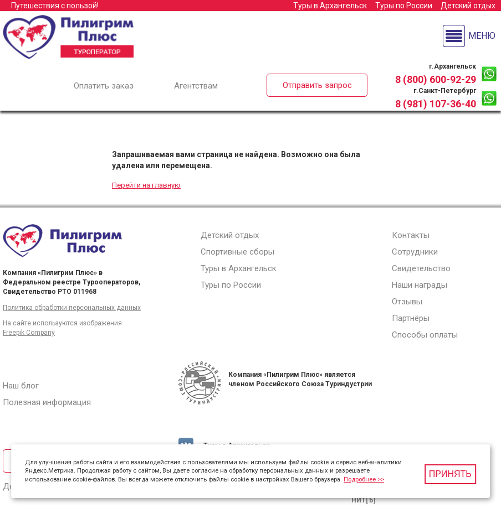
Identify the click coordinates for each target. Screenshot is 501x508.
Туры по (403, 5)
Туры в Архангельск (330, 5)
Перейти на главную (146, 185)
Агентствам (196, 86)
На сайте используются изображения (62, 323)
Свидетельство (421, 268)
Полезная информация (47, 402)
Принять (450, 474)
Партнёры (411, 318)
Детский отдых (468, 5)
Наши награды (419, 285)
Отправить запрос (317, 85)
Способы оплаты (425, 335)
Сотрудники (415, 252)
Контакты (411, 235)
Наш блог (21, 386)
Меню (481, 35)
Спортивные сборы (237, 252)
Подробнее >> (364, 479)
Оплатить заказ (104, 86)
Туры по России (231, 285)
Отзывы (407, 302)
